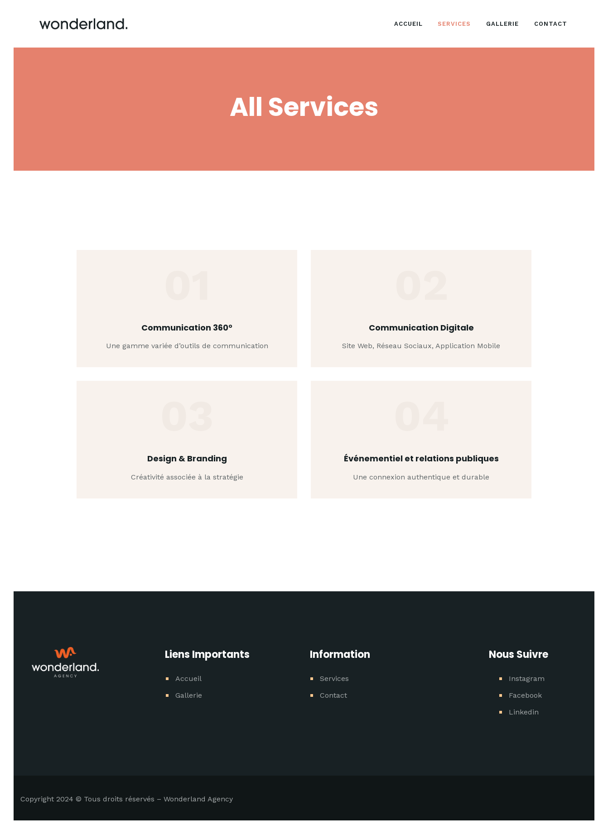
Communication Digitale (421, 327)
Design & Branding (187, 458)
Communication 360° (186, 327)
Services (334, 678)
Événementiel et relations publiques (421, 458)
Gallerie (188, 695)
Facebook (525, 695)
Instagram (527, 678)
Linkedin (524, 712)
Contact (333, 695)
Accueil (188, 678)
